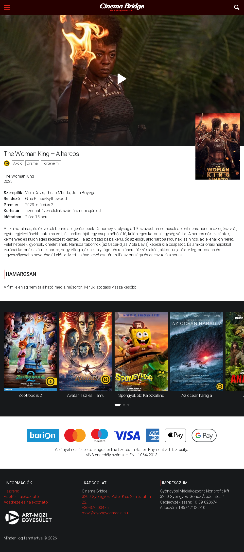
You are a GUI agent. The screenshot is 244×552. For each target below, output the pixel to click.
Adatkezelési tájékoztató (26, 502)
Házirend (11, 491)
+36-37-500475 (95, 507)
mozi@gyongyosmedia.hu (105, 513)
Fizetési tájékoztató (21, 496)
